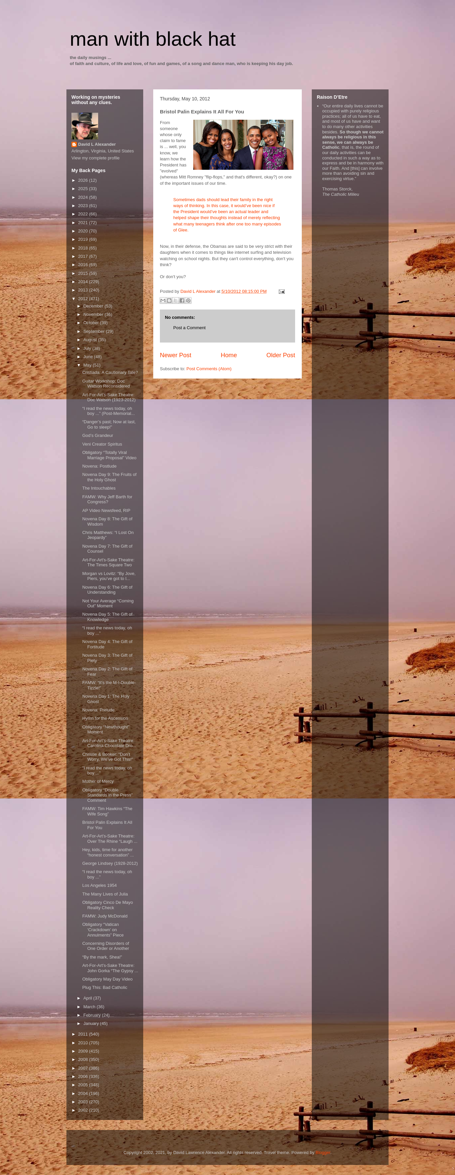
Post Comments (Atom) (209, 368)
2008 (83, 1059)
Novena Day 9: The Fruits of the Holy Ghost (109, 477)
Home (229, 355)
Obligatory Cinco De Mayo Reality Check (107, 905)
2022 (83, 213)
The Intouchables (99, 488)
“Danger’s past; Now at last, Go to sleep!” (109, 424)
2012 (83, 298)
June (88, 356)
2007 (83, 1068)
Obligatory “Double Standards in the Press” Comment (107, 795)
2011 (83, 1034)
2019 (83, 239)
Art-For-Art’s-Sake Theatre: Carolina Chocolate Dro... (109, 743)
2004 (83, 1093)
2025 (83, 188)
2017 (83, 256)
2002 (83, 1110)
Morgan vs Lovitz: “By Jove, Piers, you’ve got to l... (109, 576)
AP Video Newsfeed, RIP (106, 510)
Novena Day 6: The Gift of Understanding (107, 590)
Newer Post (175, 355)
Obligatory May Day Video (107, 979)
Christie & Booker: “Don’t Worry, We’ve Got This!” (107, 757)
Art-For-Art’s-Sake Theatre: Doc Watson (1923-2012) (109, 397)
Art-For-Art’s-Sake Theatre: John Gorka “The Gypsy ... (110, 968)
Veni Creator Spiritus (102, 444)
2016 (83, 264)
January (91, 1023)
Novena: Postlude (99, 466)
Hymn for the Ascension (105, 718)
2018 (83, 247)
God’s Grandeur (97, 435)
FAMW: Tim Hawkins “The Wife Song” (107, 811)
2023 (83, 205)
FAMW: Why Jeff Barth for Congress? (107, 499)
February (92, 1015)
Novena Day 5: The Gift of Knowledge (107, 617)
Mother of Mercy (97, 781)
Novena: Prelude (98, 709)
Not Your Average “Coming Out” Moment (108, 603)
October (91, 322)
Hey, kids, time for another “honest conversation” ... (108, 852)
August (90, 339)
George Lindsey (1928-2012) (110, 863)
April (88, 998)
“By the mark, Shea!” (102, 957)
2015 (83, 273)
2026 (83, 180)
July (87, 348)
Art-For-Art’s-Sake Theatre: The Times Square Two (108, 562)
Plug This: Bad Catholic (104, 987)
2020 (83, 230)
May (88, 365)
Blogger (322, 1152)
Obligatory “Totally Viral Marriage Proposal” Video (109, 455)
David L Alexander (97, 144)
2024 (83, 197)
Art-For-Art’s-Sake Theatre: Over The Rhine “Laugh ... (109, 838)
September (94, 331)
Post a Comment (189, 327)
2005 (83, 1084)
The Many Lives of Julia (105, 894)
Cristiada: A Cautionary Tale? (110, 372)
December (94, 306)
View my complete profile (95, 157)
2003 (83, 1101)
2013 (83, 289)
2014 (83, 281)
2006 (83, 1076)
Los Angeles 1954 (99, 885)
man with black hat (153, 39)
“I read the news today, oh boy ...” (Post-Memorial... (108, 411)
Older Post (280, 355)
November (94, 314)
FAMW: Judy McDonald (105, 916)
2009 (83, 1051)
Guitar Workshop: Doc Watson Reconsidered (106, 384)
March (90, 1006)
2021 (83, 222)
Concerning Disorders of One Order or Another (105, 946)
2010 (83, 1042)
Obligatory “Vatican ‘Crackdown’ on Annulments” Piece (103, 929)
